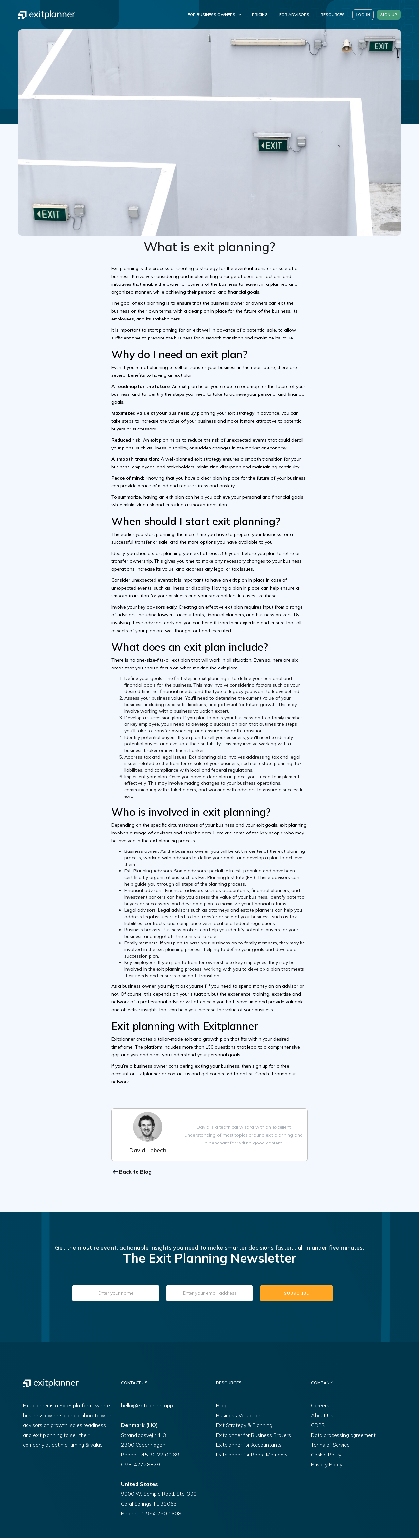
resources (333, 14)
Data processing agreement (343, 1435)
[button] (213, 15)
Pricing (260, 14)
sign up (388, 15)
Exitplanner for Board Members (252, 1454)
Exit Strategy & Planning (244, 1425)
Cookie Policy (326, 1454)
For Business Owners (211, 14)
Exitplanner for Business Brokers (253, 1435)
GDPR (318, 1425)
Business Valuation (238, 1415)
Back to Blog (135, 1171)
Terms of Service (330, 1444)
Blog (221, 1405)
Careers (320, 1405)
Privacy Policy (326, 1464)
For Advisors (294, 14)
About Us (322, 1415)
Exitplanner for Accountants (249, 1444)
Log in (363, 15)
